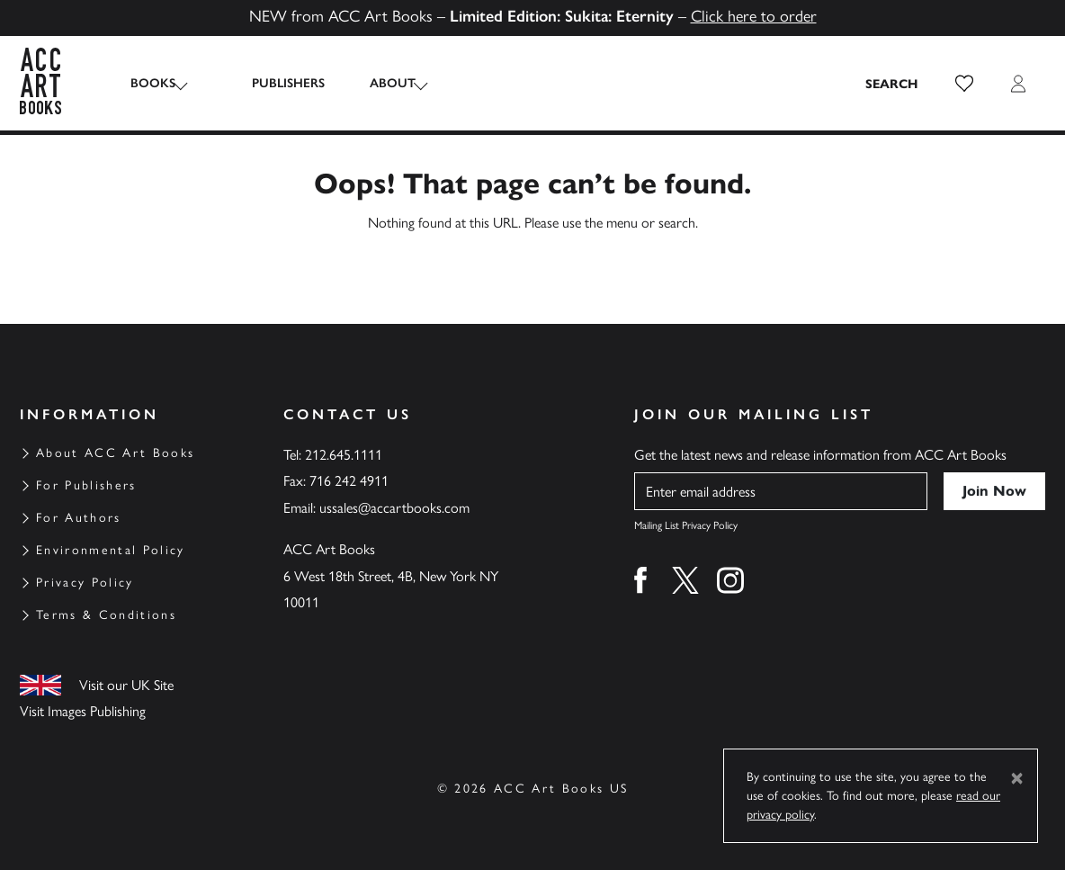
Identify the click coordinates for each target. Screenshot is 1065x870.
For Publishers (86, 485)
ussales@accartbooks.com (394, 507)
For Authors (78, 517)
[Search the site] (892, 83)
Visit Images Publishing (83, 711)
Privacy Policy (85, 582)
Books (152, 83)
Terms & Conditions (106, 615)
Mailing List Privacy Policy (686, 525)
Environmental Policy (110, 550)
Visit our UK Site (126, 685)
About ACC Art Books (115, 453)
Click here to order (754, 16)
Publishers (270, 83)
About (375, 83)
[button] (964, 83)
